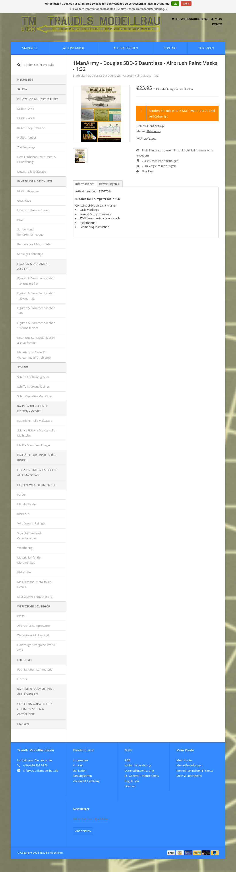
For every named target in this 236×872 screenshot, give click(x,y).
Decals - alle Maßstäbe (31, 172)
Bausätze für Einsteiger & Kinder (36, 457)
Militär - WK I (25, 109)
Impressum (80, 760)
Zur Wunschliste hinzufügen (157, 161)
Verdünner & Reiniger (31, 523)
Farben (22, 495)
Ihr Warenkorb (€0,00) (190, 19)
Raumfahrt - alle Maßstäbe (34, 421)
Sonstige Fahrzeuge (30, 254)
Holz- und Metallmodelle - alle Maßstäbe (37, 472)
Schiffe (22, 367)
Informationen (85, 184)
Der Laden (206, 48)
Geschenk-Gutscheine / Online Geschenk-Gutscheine (34, 709)
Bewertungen (109, 184)
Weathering (25, 548)
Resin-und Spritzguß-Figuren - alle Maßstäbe (36, 340)
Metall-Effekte (26, 504)
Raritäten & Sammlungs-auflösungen (35, 691)
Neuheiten (25, 79)
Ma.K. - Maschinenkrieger (33, 445)
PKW (20, 220)
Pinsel (21, 616)
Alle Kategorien (126, 48)
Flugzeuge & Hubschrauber (37, 99)
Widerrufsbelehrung (138, 765)
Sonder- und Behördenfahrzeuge (30, 231)
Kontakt (170, 48)
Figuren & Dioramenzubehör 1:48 (36, 310)
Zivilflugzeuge (26, 147)
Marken (23, 724)
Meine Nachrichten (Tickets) (194, 771)
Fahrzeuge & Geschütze (34, 181)
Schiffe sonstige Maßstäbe (34, 396)
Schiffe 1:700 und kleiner (33, 387)
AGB (127, 760)
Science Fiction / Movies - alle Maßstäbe (36, 432)
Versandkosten (184, 89)
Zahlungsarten (82, 776)
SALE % (22, 89)
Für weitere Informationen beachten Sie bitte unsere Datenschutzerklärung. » (118, 9)
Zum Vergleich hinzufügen (156, 166)
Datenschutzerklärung (139, 771)
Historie (22, 679)
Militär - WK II (26, 118)
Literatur (24, 660)
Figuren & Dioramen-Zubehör (32, 266)
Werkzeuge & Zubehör (33, 606)
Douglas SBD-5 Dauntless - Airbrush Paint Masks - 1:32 (123, 75)
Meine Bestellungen (189, 765)
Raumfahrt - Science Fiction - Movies (32, 408)
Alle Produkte (74, 48)
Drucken (144, 171)
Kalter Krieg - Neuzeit (31, 128)
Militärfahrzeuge (28, 191)
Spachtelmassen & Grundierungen (29, 535)
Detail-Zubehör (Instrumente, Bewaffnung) (36, 159)
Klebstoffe (24, 572)
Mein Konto (184, 760)
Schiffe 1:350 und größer (33, 377)
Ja (175, 3)
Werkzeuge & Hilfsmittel (33, 635)
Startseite (29, 48)
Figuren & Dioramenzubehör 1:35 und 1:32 (36, 295)
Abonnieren (83, 831)
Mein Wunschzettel (189, 776)
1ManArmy (154, 131)
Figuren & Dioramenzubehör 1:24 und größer (36, 280)
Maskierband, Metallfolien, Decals (34, 584)
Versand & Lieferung (86, 781)
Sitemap (130, 786)
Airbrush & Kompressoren (34, 626)
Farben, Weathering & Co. (36, 485)
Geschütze (24, 201)
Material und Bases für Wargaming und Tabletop (34, 354)
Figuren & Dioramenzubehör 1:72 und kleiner (36, 325)
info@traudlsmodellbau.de (40, 771)
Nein (186, 3)
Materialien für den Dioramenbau (29, 560)
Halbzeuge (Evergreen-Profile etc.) (36, 647)
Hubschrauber (26, 137)
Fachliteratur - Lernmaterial (35, 669)
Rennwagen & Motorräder (34, 244)
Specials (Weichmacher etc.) (35, 597)
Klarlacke (23, 514)
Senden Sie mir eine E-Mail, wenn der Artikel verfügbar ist (182, 113)
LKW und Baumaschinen (33, 210)
